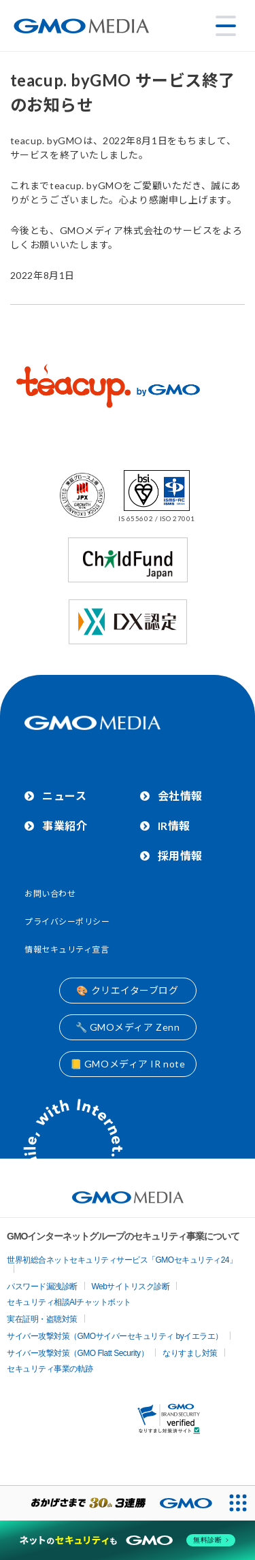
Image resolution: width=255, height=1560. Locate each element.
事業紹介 (64, 825)
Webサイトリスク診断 (131, 1286)
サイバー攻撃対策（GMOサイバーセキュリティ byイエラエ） (115, 1336)
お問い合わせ (49, 894)
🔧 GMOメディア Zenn (127, 1027)
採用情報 (180, 855)
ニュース (64, 795)
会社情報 (180, 795)
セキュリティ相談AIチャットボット (69, 1302)
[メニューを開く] (226, 26)
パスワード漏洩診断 (42, 1286)
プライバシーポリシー (67, 921)
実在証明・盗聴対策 (42, 1319)
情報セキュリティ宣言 (66, 949)
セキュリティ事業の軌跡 (50, 1369)
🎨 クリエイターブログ (127, 990)
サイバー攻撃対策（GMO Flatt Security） (77, 1353)
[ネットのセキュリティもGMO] (127, 1540)
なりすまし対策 (190, 1353)
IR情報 (174, 825)
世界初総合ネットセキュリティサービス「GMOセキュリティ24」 (122, 1260)
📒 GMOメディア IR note (128, 1063)
